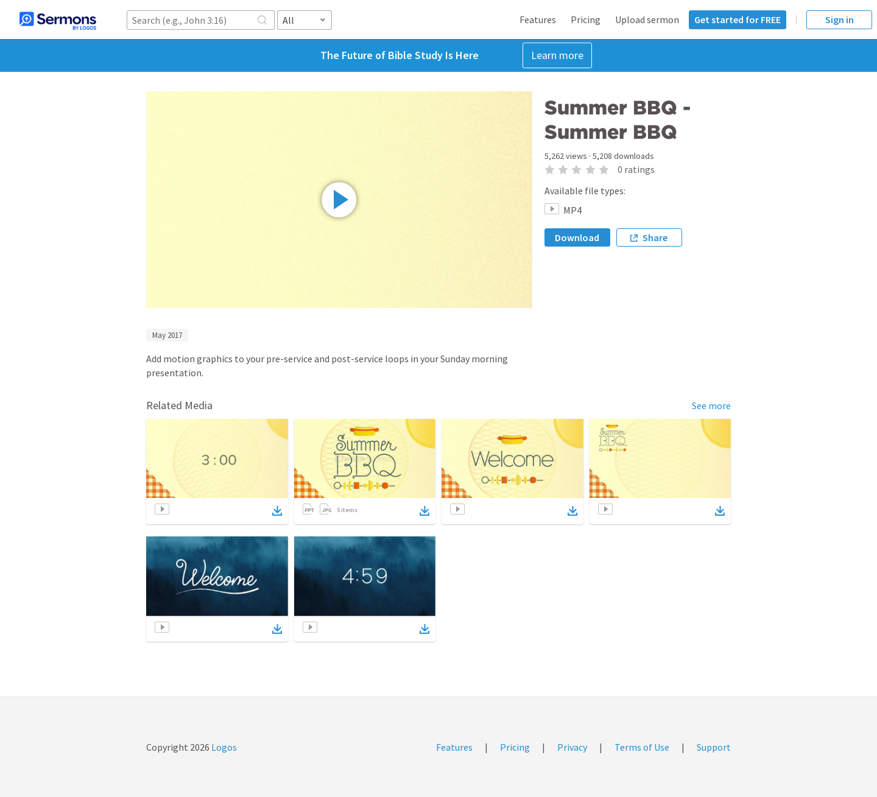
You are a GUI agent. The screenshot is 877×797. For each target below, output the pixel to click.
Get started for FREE (737, 19)
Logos (223, 747)
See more (711, 405)
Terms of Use (642, 747)
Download (577, 237)
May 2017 (167, 335)
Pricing (586, 19)
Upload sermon (647, 19)
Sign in (839, 19)
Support (714, 747)
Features (538, 19)
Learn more (557, 55)
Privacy (572, 747)
